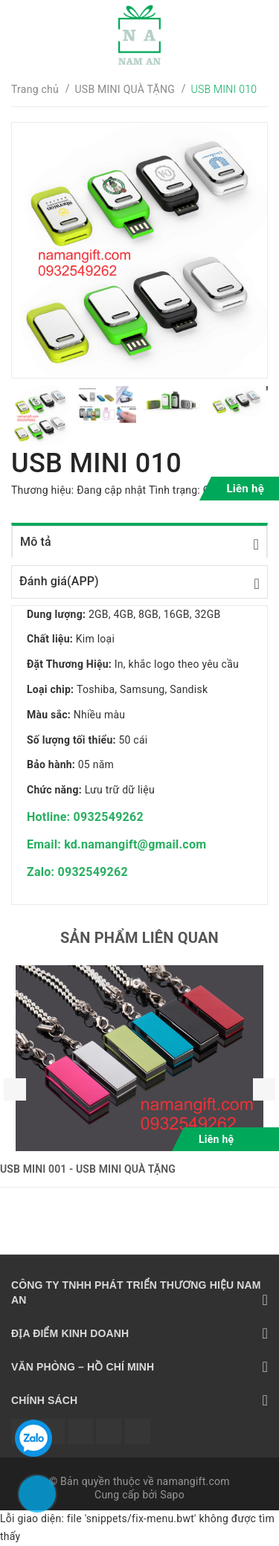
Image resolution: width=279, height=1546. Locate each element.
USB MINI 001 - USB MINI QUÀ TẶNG (88, 1169)
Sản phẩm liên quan (139, 938)
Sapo (172, 1495)
